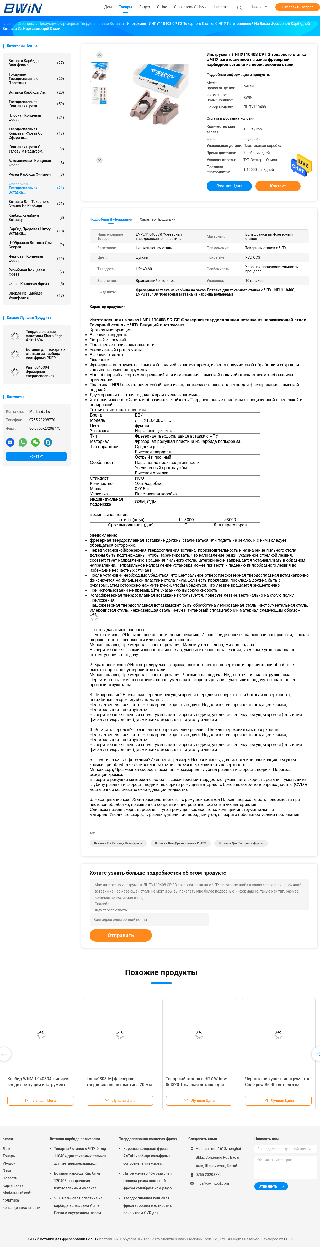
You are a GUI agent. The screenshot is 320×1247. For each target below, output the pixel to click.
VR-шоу (9, 1163)
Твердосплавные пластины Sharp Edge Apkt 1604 (44, 336)
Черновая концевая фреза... (36, 258)
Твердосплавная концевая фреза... (36, 104)
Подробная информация (111, 219)
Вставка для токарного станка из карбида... (36, 204)
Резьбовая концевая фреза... (36, 272)
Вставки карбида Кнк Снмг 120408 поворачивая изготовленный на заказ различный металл (77, 1181)
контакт (36, 456)
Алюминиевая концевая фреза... (36, 163)
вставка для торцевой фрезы (241, 843)
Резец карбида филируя (36, 174)
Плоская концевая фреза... (36, 117)
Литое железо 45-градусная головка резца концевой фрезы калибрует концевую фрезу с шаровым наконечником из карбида (147, 1181)
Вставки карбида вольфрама (75, 1139)
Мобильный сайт (17, 1193)
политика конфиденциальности (21, 1204)
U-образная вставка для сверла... (36, 245)
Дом (6, 1149)
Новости (10, 1178)
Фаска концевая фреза (36, 283)
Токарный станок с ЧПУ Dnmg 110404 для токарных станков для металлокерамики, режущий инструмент (80, 1157)
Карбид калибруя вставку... (36, 217)
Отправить (121, 935)
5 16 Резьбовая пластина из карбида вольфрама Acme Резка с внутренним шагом (78, 1205)
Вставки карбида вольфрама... (36, 63)
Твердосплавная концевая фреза (148, 1139)
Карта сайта (13, 1185)
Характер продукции (158, 219)
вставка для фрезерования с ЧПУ (180, 843)
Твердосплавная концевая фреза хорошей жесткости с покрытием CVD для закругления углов (147, 1206)
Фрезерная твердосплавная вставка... (36, 188)
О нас (7, 1171)
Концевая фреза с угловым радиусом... (36, 149)
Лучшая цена (229, 186)
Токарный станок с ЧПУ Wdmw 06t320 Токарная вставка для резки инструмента (196, 1084)
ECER (288, 1239)
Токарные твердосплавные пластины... (36, 78)
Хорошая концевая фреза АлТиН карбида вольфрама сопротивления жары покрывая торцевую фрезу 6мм (146, 1157)
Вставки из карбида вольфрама (118, 843)
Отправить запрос (297, 7)
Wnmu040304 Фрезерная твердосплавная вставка (40, 371)
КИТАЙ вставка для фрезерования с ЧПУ (62, 1239)
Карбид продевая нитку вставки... (36, 231)
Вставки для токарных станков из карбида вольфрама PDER (45, 353)
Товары (9, 1156)
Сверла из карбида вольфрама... (36, 295)
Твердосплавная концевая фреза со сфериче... (36, 133)
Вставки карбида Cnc (36, 92)
